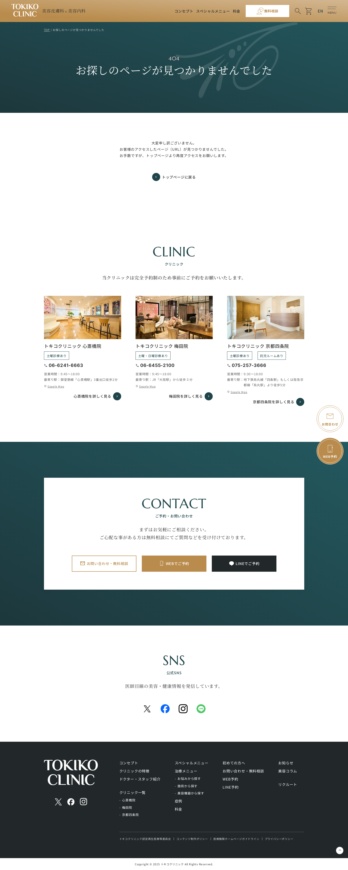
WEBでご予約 (177, 563)
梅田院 (127, 807)
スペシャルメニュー (213, 11)
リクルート (287, 784)
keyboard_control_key (340, 850)
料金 (237, 11)
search (297, 11)
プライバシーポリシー (279, 839)
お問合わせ (330, 424)
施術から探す (187, 786)
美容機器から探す (190, 793)
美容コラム (287, 771)
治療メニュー (186, 771)
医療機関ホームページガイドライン (236, 839)
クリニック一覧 (132, 792)
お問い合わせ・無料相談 (107, 563)
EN (320, 11)
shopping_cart (308, 11)
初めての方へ (234, 762)
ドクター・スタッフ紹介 (140, 779)
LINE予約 (231, 787)
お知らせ (285, 762)
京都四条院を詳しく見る (273, 401)
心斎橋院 (128, 800)
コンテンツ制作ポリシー (192, 839)
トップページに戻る (179, 177)
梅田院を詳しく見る (186, 396)
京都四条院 (130, 814)
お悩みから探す (189, 778)
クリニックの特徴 (134, 771)
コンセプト (184, 11)
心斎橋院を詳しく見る (92, 396)
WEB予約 (230, 779)
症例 (178, 801)
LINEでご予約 (247, 563)
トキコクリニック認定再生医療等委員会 (145, 839)
